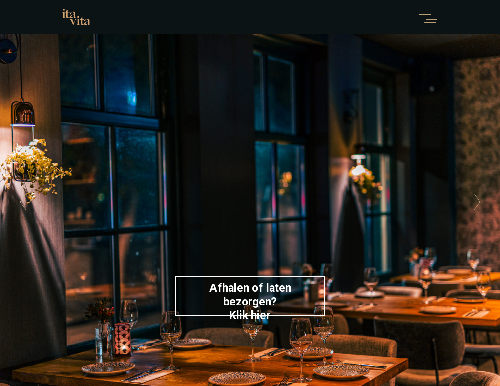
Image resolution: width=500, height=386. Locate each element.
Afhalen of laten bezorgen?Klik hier (250, 299)
